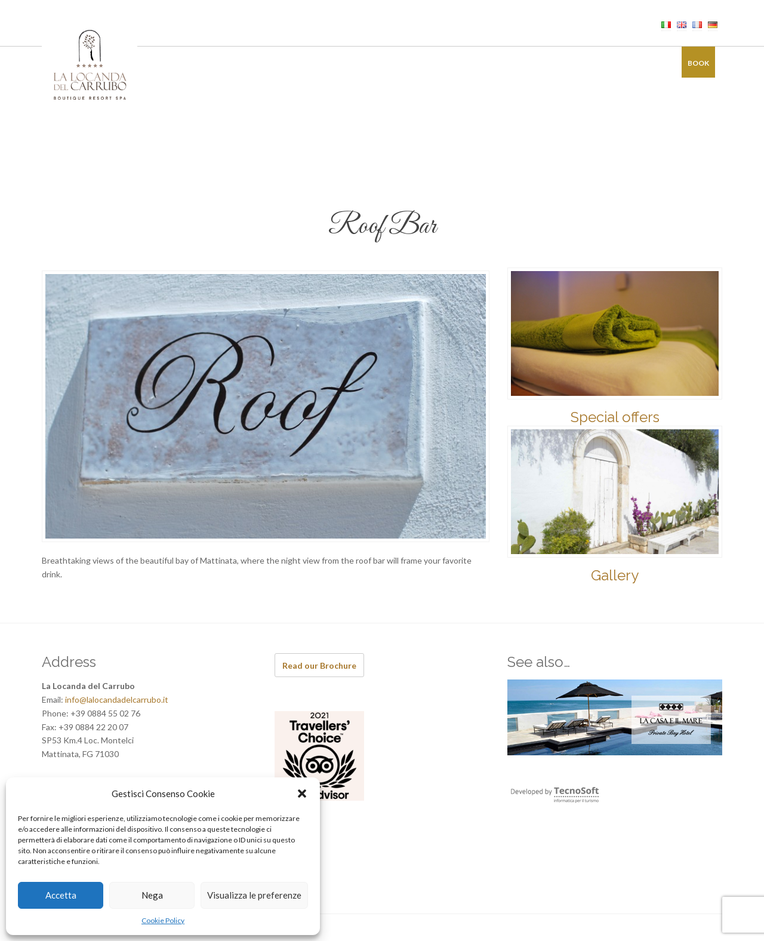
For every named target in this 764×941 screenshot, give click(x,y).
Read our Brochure (319, 665)
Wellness (388, 63)
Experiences (492, 63)
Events (437, 63)
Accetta (60, 895)
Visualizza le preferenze (254, 895)
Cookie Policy (162, 920)
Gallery (592, 63)
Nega (152, 895)
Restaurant (329, 63)
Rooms (274, 63)
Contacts (645, 63)
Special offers (615, 417)
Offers (546, 63)
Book (698, 63)
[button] (302, 793)
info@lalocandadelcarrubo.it (116, 699)
